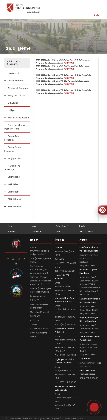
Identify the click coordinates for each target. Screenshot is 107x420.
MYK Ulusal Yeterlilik (39, 312)
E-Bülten (82, 226)
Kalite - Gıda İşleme (18, 117)
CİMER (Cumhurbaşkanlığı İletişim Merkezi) (39, 251)
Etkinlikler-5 (14, 206)
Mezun (34, 226)
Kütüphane (36, 231)
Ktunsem (11, 231)
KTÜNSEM (34, 320)
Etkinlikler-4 (14, 199)
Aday (10, 226)
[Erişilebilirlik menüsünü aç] (102, 210)
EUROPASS (35, 316)
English (97, 15)
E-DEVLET (34, 300)
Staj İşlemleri (14, 158)
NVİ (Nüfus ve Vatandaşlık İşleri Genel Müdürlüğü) (39, 269)
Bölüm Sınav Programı (12, 149)
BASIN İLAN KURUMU (39, 328)
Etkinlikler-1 (14, 176)
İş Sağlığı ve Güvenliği (12, 167)
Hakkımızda (14, 73)
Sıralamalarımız (86, 231)
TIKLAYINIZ (69, 63)
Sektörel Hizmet (62, 226)
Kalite (58, 231)
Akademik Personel (18, 88)
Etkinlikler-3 (14, 191)
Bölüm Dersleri (15, 80)
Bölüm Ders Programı (12, 138)
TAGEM (33, 324)
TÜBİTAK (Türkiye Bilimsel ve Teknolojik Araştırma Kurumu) (40, 281)
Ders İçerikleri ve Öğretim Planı (15, 127)
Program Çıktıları (17, 95)
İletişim (11, 110)
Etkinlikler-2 (14, 184)
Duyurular (13, 102)
